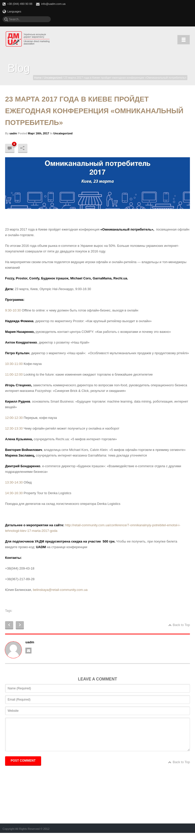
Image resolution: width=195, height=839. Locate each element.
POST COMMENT (23, 767)
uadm (13, 133)
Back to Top (179, 625)
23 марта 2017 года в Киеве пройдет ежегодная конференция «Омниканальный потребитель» (94, 110)
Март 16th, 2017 (38, 133)
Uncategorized (53, 77)
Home (37, 77)
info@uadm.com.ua (53, 3)
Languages (12, 11)
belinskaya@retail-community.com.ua (60, 590)
